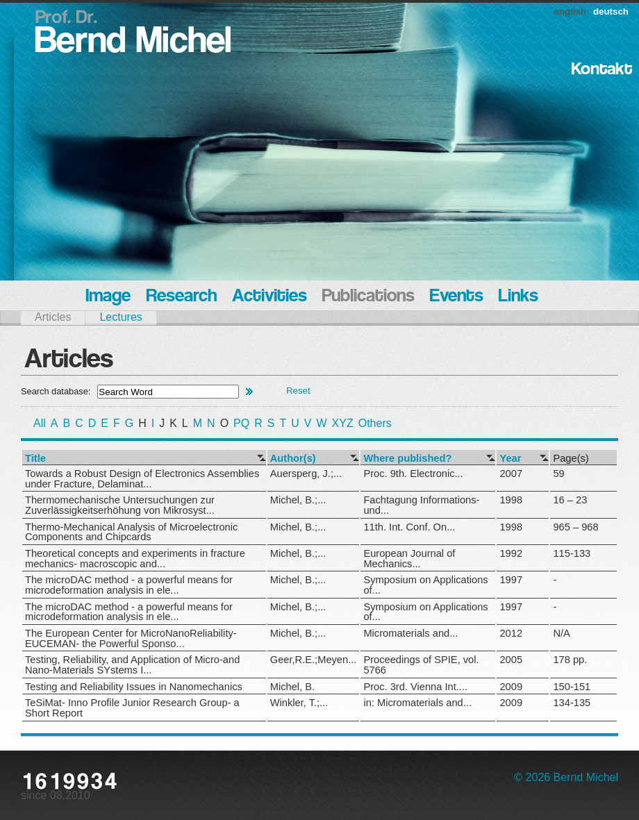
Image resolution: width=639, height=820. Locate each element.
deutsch (611, 11)
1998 (510, 499)
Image (108, 297)
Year (510, 458)
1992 (510, 553)
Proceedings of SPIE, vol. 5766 (421, 665)
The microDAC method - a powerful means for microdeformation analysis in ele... (129, 585)
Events (456, 297)
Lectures (120, 317)
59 (558, 473)
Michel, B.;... (298, 499)
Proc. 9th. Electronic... (413, 473)
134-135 (571, 702)
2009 (510, 686)
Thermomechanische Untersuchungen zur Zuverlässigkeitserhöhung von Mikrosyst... (120, 505)
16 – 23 (570, 499)
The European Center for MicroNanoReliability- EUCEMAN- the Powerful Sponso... (131, 638)
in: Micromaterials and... (417, 702)
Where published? (407, 458)
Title (35, 458)
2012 (510, 633)
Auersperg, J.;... (306, 473)
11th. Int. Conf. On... (409, 527)
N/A (561, 633)
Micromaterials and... (410, 633)
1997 (510, 579)
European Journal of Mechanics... (409, 558)
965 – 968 (575, 527)
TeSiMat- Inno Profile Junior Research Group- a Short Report (132, 708)
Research (181, 297)
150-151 (571, 686)
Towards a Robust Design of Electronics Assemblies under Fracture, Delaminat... (142, 479)
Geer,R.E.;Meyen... (313, 659)
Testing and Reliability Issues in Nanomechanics (133, 686)
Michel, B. (292, 686)
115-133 (571, 553)
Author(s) (293, 458)
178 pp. (570, 659)
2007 (510, 473)
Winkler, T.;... (299, 702)
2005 (510, 659)
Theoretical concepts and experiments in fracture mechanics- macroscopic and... (135, 558)
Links (518, 297)
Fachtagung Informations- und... (421, 505)
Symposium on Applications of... (425, 585)
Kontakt (602, 70)
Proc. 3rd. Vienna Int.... (415, 686)
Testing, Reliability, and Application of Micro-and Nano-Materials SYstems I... (132, 665)
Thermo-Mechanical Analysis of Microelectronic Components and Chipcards (131, 532)
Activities (269, 297)
